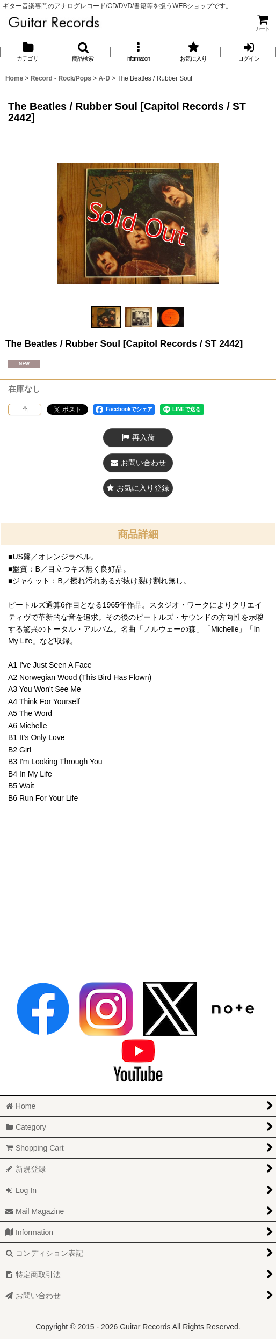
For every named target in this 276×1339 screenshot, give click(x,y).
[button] (83, 52)
